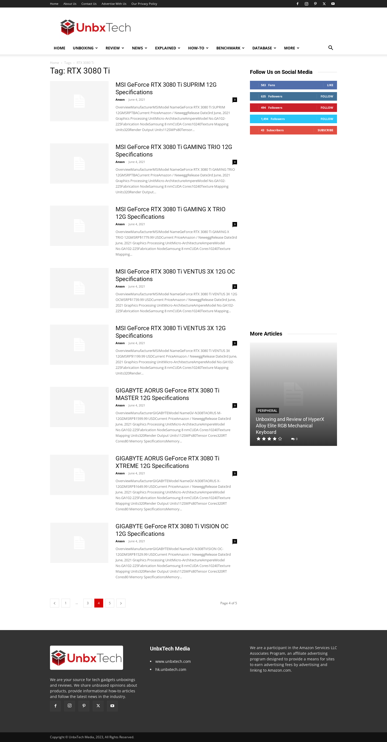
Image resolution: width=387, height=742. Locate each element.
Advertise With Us (114, 4)
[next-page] (121, 603)
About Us (69, 4)
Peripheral (267, 411)
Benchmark (230, 47)
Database (264, 47)
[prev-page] (54, 603)
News (139, 47)
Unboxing (85, 47)
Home (54, 4)
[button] (330, 48)
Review (115, 47)
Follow (327, 96)
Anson (120, 99)
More (291, 47)
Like (330, 85)
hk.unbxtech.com (170, 669)
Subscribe (325, 130)
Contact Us (88, 4)
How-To (198, 47)
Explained (167, 47)
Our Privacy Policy (144, 4)
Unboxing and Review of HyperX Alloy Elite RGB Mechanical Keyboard (290, 425)
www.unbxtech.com (173, 661)
